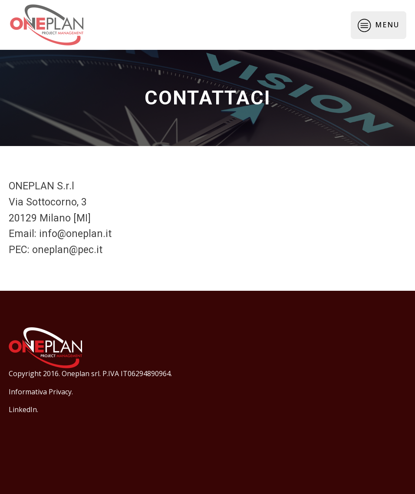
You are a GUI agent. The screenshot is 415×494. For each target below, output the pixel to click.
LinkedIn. (23, 409)
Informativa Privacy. (41, 391)
